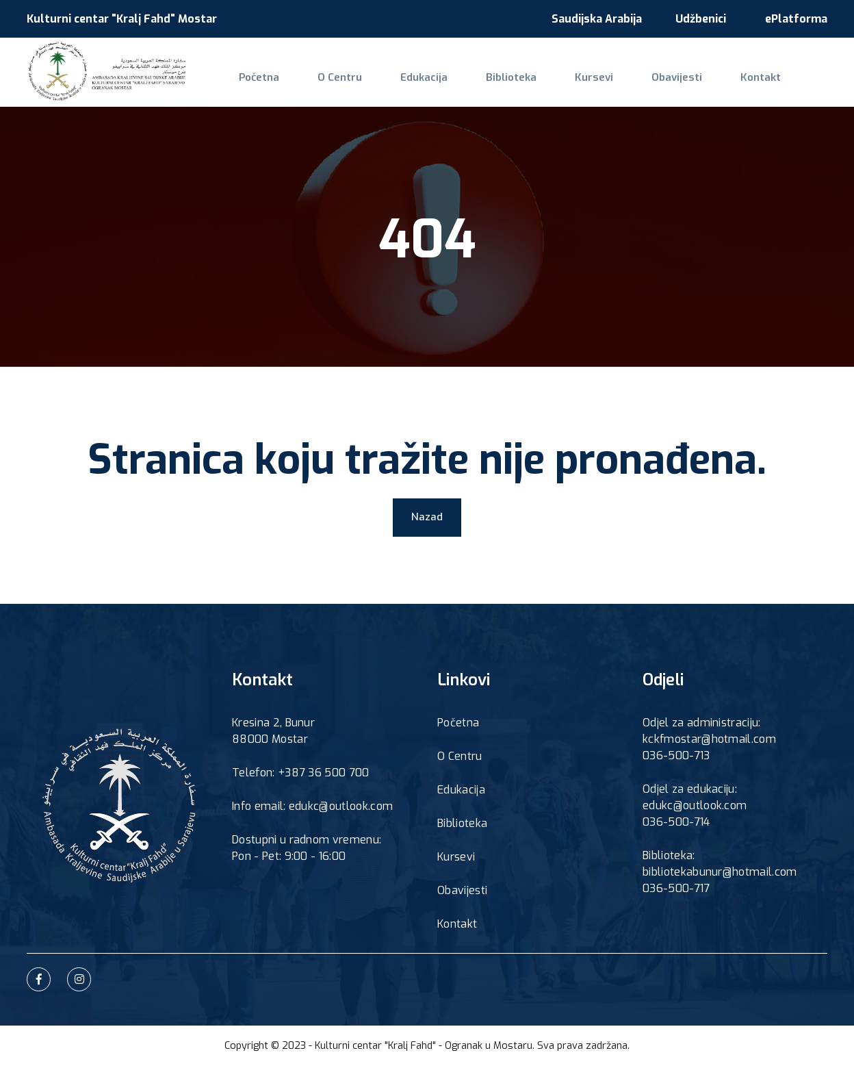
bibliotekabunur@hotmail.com (720, 874)
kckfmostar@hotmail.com (709, 742)
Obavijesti (627, 86)
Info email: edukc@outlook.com (312, 809)
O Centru (326, 86)
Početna (253, 86)
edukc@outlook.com (695, 808)
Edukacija (401, 86)
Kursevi (553, 86)
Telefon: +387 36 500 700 (301, 775)
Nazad (427, 518)
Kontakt (702, 86)
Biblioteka (480, 86)
